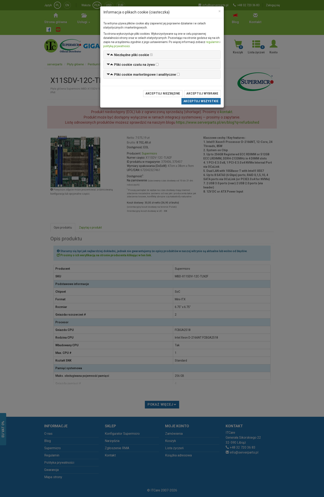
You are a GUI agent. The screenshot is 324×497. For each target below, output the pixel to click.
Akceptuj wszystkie (201, 101)
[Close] (219, 11)
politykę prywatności (116, 46)
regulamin (212, 42)
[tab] (162, 54)
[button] (128, 55)
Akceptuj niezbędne (162, 93)
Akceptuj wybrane (202, 93)
